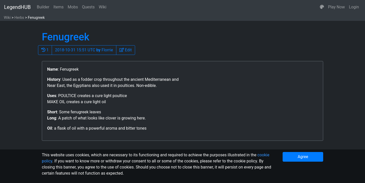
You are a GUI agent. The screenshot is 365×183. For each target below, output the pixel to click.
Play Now (336, 7)
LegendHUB (17, 7)
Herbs (19, 18)
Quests (88, 7)
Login (354, 7)
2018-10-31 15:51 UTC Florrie (84, 50)
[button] (322, 7)
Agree (303, 156)
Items (58, 7)
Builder (43, 7)
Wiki (102, 7)
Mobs (73, 7)
